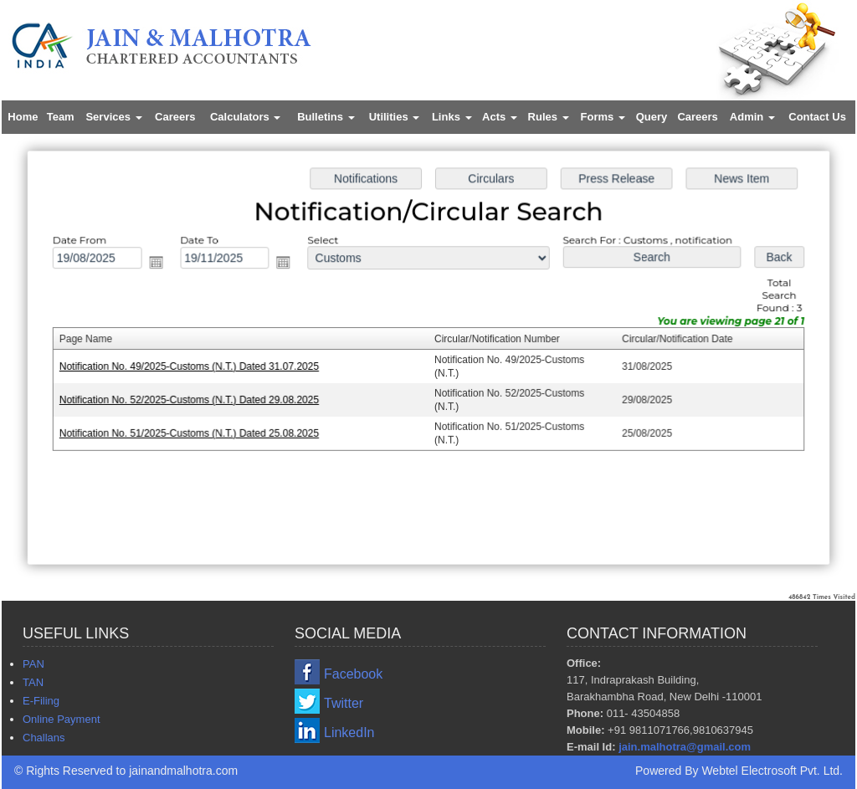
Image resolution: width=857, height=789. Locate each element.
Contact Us (817, 116)
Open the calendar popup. (161, 264)
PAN (33, 664)
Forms (603, 116)
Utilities (394, 116)
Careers (175, 116)
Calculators (245, 116)
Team (60, 116)
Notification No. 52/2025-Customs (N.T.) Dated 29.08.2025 (193, 399)
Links (452, 116)
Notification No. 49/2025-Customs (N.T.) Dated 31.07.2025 (193, 366)
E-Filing (41, 700)
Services (113, 116)
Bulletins (326, 116)
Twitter (343, 703)
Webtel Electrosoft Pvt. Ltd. (772, 770)
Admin (752, 116)
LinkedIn (349, 732)
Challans (44, 737)
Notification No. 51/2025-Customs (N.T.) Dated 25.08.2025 (193, 432)
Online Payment (61, 719)
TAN (33, 682)
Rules (548, 116)
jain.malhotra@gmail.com (684, 746)
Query (652, 116)
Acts (499, 116)
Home (23, 116)
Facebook (353, 674)
